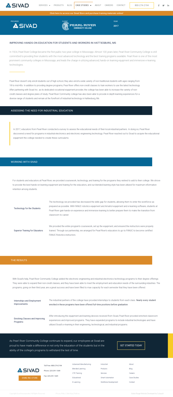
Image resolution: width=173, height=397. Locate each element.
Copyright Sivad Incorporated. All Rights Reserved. (27, 393)
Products (59, 5)
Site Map (70, 393)
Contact (121, 5)
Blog (69, 5)
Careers (109, 5)
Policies (77, 393)
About (98, 5)
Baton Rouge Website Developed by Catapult (147, 393)
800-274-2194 (142, 5)
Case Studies (83, 5)
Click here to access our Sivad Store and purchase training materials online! (86, 13)
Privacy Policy (61, 393)
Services (44, 5)
